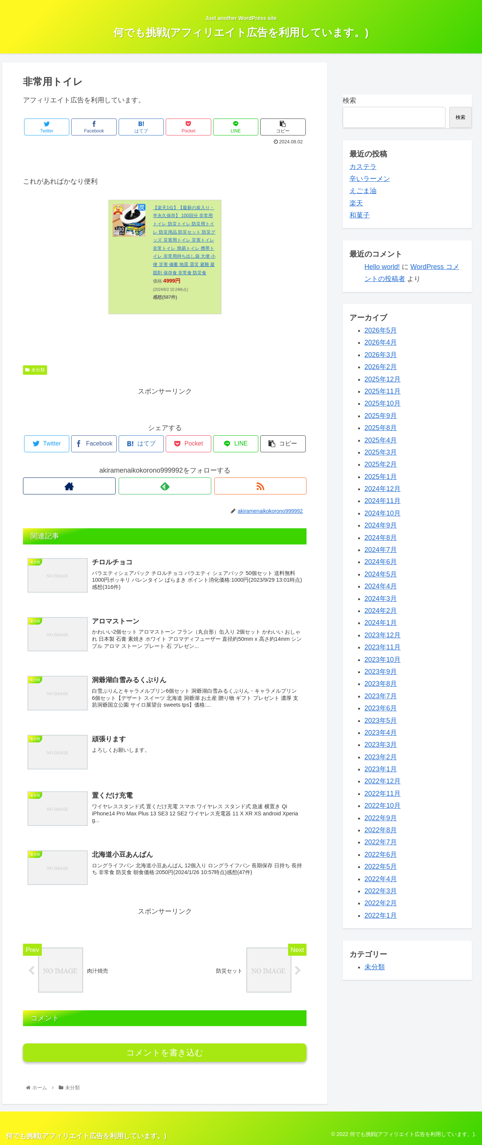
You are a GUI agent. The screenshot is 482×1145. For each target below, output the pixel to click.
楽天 (356, 203)
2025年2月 (381, 464)
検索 (349, 100)
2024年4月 (381, 586)
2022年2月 (381, 903)
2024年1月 (381, 622)
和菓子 (359, 215)
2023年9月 (381, 671)
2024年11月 (383, 501)
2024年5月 (381, 574)
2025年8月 (381, 428)
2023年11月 (383, 647)
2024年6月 (381, 562)
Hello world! (382, 267)
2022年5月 (381, 866)
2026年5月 (381, 330)
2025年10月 (383, 403)
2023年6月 (381, 708)
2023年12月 (383, 635)
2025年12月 (383, 379)
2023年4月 (381, 732)
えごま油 (363, 191)
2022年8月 (381, 830)
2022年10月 (383, 805)
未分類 (35, 370)
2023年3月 (381, 744)
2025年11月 (383, 391)
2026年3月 (381, 355)
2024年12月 (383, 489)
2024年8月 (381, 537)
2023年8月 (381, 683)
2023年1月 (381, 769)
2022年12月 (383, 781)
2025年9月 (381, 416)
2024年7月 (381, 549)
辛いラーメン (369, 178)
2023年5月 (381, 720)
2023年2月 (381, 757)
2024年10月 (383, 513)
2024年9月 (381, 525)
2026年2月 (381, 367)
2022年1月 (381, 915)
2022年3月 (381, 891)
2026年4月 (381, 342)
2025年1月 (381, 477)
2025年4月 (381, 440)
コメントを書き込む (164, 1052)
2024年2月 (381, 610)
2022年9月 (381, 818)
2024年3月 (381, 598)
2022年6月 (381, 854)
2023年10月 (383, 659)
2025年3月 (381, 452)
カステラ (363, 166)
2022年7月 (381, 842)
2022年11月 (383, 793)
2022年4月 (381, 879)
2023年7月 (381, 696)
